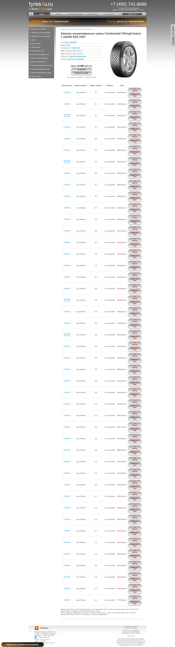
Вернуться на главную (38, 29)
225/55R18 (66, 139)
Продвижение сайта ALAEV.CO (131, 633)
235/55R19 (66, 231)
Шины (33, 40)
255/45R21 (66, 369)
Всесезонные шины (38, 51)
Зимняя (72, 56)
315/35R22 (66, 600)
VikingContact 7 (88, 29)
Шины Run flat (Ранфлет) (39, 58)
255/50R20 (66, 381)
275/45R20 (66, 508)
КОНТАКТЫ (109, 14)
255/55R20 (66, 404)
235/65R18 (66, 265)
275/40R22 (66, 496)
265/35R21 (66, 427)
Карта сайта (131, 636)
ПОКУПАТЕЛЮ (92, 14)
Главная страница (66, 29)
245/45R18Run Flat (66, 300)
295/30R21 (66, 565)
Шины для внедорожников (40, 54)
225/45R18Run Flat (66, 115)
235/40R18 (66, 185)
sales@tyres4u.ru (45, 639)
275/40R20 (66, 485)
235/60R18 (66, 242)
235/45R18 (66, 196)
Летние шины (35, 43)
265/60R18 (66, 473)
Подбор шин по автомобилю (41, 36)
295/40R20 (66, 577)
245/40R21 (66, 288)
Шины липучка (36, 76)
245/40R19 (66, 277)
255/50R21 (66, 392)
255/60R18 (66, 415)
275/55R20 (66, 531)
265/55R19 (66, 462)
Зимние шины (36, 47)
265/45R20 (66, 450)
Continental (80, 29)
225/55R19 (66, 150)
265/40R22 (66, 438)
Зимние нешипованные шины (41, 73)
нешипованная (80, 56)
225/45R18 (66, 127)
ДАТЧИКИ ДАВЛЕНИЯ (75, 14)
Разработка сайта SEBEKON (130, 630)
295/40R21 (66, 588)
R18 (68, 45)
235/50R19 (66, 219)
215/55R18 (66, 104)
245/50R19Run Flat (66, 334)
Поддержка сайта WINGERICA (131, 632)
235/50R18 (66, 208)
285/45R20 (66, 542)
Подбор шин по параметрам (40, 33)
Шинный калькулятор (38, 62)
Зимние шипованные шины (40, 69)
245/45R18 (73, 42)
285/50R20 (66, 554)
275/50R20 (66, 519)
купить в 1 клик (81, 73)
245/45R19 (66, 323)
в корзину (81, 69)
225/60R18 (66, 173)
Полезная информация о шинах (42, 65)
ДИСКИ (58, 14)
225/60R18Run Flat (66, 161)
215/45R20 (66, 92)
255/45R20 (66, 358)
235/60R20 (66, 254)
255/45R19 (66, 346)
